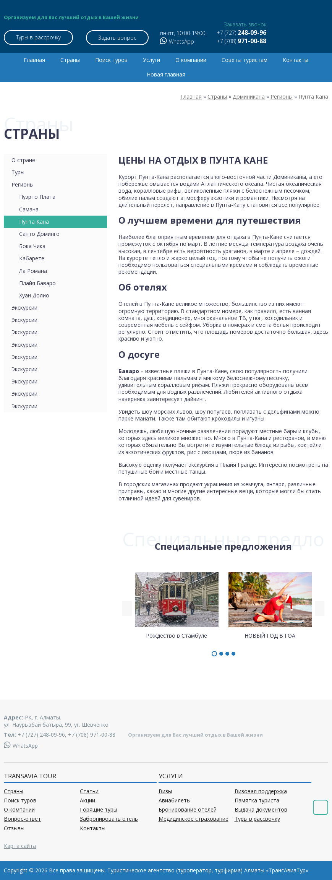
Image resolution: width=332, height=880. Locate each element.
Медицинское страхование (193, 818)
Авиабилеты (175, 800)
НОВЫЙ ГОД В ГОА (270, 605)
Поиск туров (111, 59)
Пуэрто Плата (37, 196)
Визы (165, 791)
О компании (190, 59)
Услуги (151, 59)
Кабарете (31, 258)
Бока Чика (32, 246)
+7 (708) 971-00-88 (91, 734)
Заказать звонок (245, 24)
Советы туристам (244, 59)
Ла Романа (33, 270)
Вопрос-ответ (22, 818)
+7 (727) (241, 32)
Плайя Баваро (37, 283)
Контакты (295, 59)
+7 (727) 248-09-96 (41, 734)
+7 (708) (241, 41)
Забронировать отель (109, 818)
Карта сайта (20, 845)
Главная (34, 59)
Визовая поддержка (261, 791)
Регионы (22, 184)
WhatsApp (177, 41)
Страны (70, 59)
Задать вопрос (117, 37)
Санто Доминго (39, 233)
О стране (23, 160)
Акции (87, 800)
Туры (17, 172)
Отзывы (14, 828)
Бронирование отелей (188, 809)
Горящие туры (98, 809)
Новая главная (166, 74)
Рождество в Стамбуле (177, 605)
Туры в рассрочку (38, 37)
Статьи (89, 791)
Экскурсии (24, 307)
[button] (214, 654)
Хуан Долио (34, 295)
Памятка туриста (257, 800)
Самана (29, 209)
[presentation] (127, 608)
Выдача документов (261, 809)
